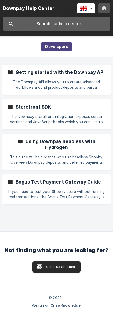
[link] (56, 80)
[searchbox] (56, 24)
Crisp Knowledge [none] (65, 305)
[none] (28, 8)
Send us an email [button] (61, 266)
